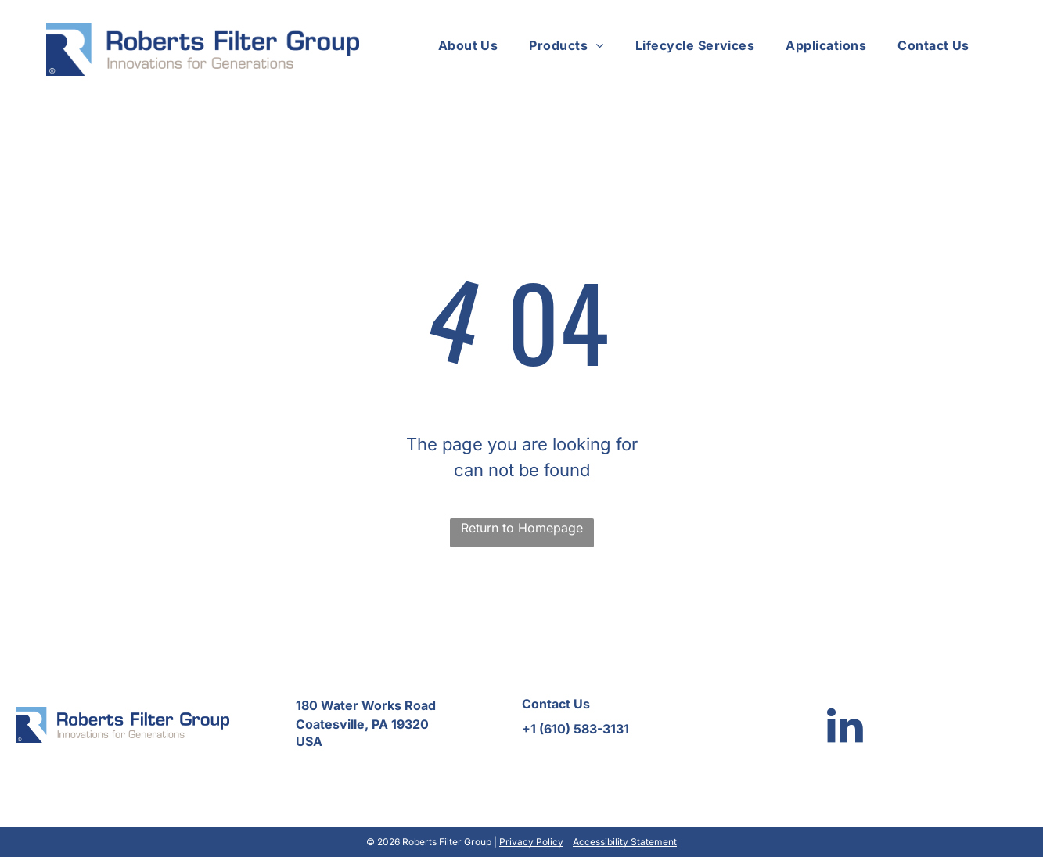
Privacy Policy (531, 842)
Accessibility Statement (625, 842)
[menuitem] (468, 45)
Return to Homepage (522, 528)
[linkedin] (845, 727)
